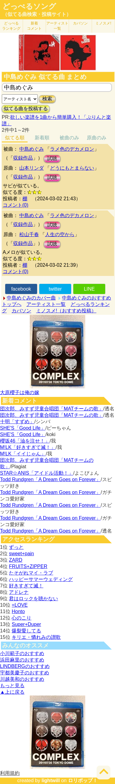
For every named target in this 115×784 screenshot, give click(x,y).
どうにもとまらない (72, 168)
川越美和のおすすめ (22, 679)
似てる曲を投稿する (26, 108)
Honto (18, 611)
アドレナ (19, 592)
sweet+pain (21, 553)
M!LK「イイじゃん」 (23, 453)
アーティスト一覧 (46, 304)
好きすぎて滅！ (26, 585)
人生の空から (60, 234)
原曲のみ (96, 137)
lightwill (50, 780)
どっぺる (11, 26)
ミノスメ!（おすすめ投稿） (66, 310)
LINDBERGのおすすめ (25, 666)
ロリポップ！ (83, 780)
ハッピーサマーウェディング (41, 579)
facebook (21, 289)
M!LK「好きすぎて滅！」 (28, 447)
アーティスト (57, 26)
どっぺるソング (29, 6)
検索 (47, 98)
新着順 (42, 137)
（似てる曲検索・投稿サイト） (36, 14)
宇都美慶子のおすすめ (24, 672)
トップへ (11, 304)
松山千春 (29, 234)
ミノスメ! (103, 23)
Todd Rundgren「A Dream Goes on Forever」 (50, 479)
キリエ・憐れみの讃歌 (36, 637)
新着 (34, 26)
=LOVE (20, 605)
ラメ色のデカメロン (72, 149)
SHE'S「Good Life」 (22, 428)
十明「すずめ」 (17, 421)
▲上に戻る (12, 692)
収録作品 (23, 157)
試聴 (52, 158)
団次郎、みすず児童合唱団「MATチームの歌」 (51, 408)
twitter (55, 289)
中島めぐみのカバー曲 (31, 297)
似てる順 (15, 137)
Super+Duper (26, 624)
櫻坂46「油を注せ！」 (25, 440)
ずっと (16, 547)
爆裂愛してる (26, 630)
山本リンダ (31, 168)
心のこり (21, 617)
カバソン (80, 23)
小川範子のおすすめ (22, 653)
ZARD (15, 560)
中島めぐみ (31, 149)
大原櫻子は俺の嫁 (19, 392)
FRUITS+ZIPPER (28, 566)
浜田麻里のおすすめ (22, 659)
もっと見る (12, 685)
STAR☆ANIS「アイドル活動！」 (36, 473)
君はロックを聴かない (33, 598)
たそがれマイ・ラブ (31, 572)
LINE (89, 289)
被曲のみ (69, 137)
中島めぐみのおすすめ (86, 297)
